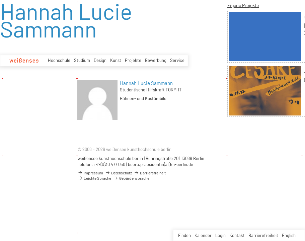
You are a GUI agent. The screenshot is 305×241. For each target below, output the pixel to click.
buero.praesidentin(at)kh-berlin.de (160, 164)
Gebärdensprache (131, 178)
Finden (184, 235)
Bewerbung (155, 60)
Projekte (133, 60)
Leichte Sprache (94, 178)
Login (220, 235)
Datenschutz (118, 172)
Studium (82, 60)
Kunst (115, 60)
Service (177, 60)
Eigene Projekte (243, 5)
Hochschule (59, 60)
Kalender (203, 235)
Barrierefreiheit (263, 235)
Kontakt (237, 235)
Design (100, 60)
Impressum (90, 172)
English (289, 235)
